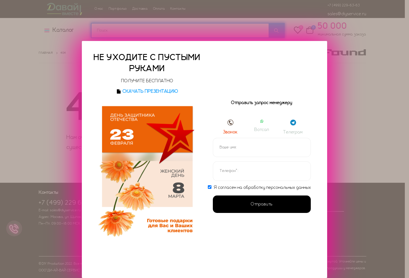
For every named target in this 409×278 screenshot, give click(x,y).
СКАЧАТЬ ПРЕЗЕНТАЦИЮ (150, 91)
